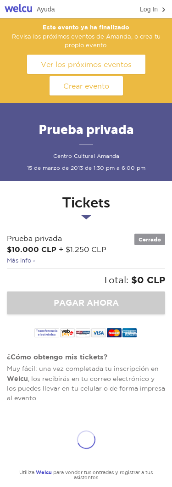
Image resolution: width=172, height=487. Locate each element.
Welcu (18, 9)
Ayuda (46, 9)
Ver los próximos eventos (86, 64)
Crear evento (86, 86)
